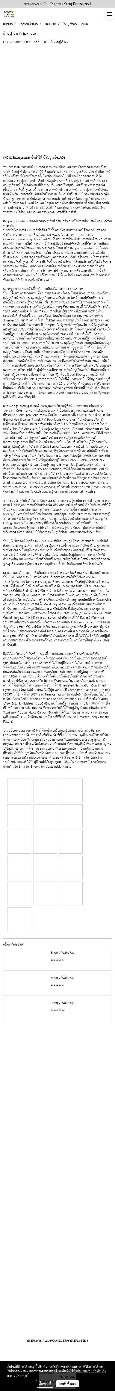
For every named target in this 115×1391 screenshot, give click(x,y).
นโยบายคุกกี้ (21, 1375)
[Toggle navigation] (109, 14)
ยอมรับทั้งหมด (68, 1384)
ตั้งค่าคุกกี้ (45, 1384)
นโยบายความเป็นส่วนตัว (91, 1371)
